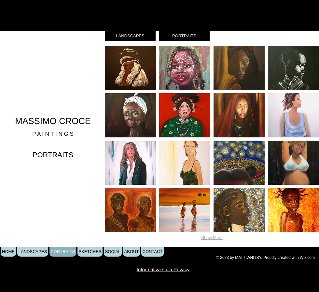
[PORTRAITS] (184, 36)
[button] (130, 68)
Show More (212, 237)
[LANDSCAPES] (130, 36)
